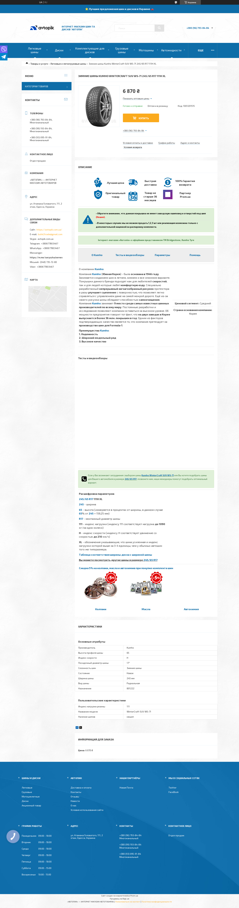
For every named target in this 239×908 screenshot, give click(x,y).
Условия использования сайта (87, 809)
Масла (146, 609)
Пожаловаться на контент (127, 901)
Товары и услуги (39, 63)
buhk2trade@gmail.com (50, 234)
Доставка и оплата (81, 787)
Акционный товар (31, 805)
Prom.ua (134, 895)
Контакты (76, 792)
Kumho (99, 269)
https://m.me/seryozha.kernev (46, 257)
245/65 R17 (131, 479)
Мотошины (146, 50)
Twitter (172, 787)
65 (80, 509)
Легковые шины (34, 50)
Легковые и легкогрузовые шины (68, 63)
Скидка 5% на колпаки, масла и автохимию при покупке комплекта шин (126, 568)
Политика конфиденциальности (157, 901)
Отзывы (75, 796)
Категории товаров (36, 86)
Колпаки (100, 609)
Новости (75, 801)
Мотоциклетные (31, 796)
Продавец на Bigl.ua (119, 898)
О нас (73, 805)
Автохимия (191, 609)
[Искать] (159, 28)
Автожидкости (171, 50)
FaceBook (174, 792)
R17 (81, 518)
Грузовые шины (121, 50)
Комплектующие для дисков (89, 50)
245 (81, 504)
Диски (59, 50)
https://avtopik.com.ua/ (49, 229)
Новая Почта (126, 787)
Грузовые (27, 792)
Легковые (27, 787)
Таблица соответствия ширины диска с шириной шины (115, 554)
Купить (144, 118)
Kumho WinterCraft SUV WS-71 (157, 475)
